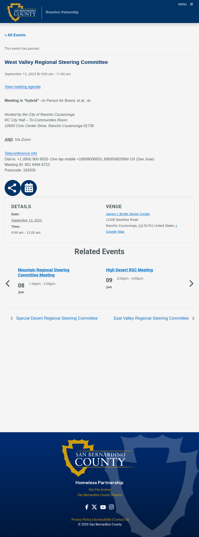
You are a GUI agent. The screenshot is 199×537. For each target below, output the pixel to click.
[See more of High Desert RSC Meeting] (140, 270)
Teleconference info (21, 153)
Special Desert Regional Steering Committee (56, 318)
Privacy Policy (81, 519)
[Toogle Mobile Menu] (185, 4)
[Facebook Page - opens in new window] (86, 507)
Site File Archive (100, 490)
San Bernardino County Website (100, 495)
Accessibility (102, 519)
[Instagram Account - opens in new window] (111, 507)
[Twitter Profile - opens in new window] (94, 507)
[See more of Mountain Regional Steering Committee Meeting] (52, 272)
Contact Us (121, 519)
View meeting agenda (23, 87)
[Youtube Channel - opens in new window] (103, 507)
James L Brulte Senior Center (128, 214)
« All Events (15, 35)
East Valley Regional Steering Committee (152, 318)
